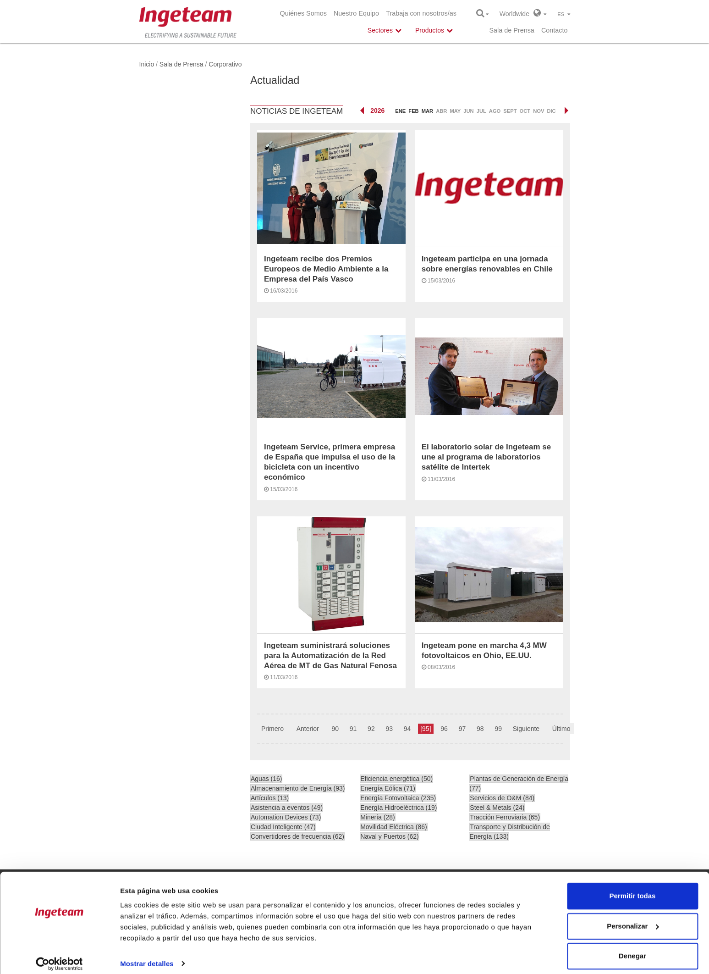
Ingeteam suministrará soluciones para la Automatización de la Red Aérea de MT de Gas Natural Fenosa (330, 655)
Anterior (308, 728)
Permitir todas (633, 888)
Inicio (146, 64)
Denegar (632, 948)
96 (444, 728)
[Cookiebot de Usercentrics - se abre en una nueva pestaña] (59, 956)
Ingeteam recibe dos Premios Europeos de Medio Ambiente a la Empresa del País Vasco (326, 269)
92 (371, 728)
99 (498, 728)
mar (427, 111)
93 (389, 728)
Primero (272, 728)
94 (407, 728)
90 (335, 728)
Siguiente (526, 728)
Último (561, 728)
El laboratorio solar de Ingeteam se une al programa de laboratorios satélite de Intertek (486, 457)
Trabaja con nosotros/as (421, 13)
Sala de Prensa (511, 30)
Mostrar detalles (147, 956)
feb (413, 111)
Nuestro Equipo (356, 13)
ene (400, 111)
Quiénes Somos (303, 13)
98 (480, 728)
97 (462, 728)
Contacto (554, 30)
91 (353, 728)
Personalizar (633, 918)
